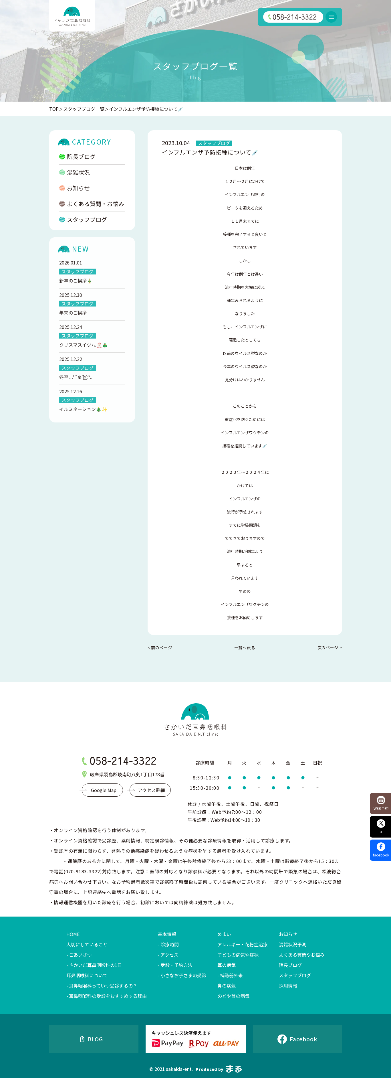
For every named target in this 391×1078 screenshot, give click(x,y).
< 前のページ (160, 647)
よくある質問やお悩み (302, 954)
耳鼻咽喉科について (87, 975)
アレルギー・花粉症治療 (242, 944)
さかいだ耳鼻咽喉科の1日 (95, 964)
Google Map (103, 790)
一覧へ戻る (244, 647)
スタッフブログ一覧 (83, 108)
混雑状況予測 (292, 944)
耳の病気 (226, 964)
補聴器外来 (231, 975)
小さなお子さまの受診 (183, 975)
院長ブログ (77, 156)
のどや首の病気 (233, 995)
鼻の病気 (226, 985)
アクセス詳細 (151, 790)
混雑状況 (74, 172)
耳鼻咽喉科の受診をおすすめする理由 (108, 995)
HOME (73, 934)
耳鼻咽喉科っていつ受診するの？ (103, 985)
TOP (54, 108)
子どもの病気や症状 (238, 954)
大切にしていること (87, 944)
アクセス (169, 954)
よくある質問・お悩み (91, 204)
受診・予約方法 (176, 964)
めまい (224, 934)
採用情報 (288, 985)
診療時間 (169, 944)
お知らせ (74, 188)
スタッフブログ (83, 219)
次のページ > (329, 647)
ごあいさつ (80, 954)
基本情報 (167, 934)
